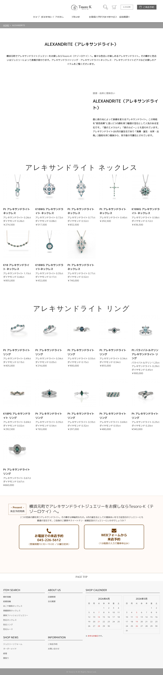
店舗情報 (52, 596)
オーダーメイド (10, 648)
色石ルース (8, 629)
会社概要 (52, 601)
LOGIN (127, 7)
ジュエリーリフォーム (12, 644)
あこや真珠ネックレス (12, 606)
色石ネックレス (10, 620)
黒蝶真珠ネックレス (11, 610)
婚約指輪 (7, 596)
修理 (5, 653)
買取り (6, 658)
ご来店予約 (148, 7)
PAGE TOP (82, 577)
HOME (6, 25)
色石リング (8, 624)
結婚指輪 (7, 601)
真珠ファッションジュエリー (15, 615)
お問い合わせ (53, 648)
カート (114, 7)
